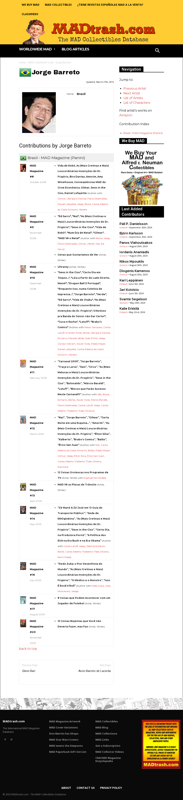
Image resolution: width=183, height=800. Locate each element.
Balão (91, 450)
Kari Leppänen (131, 280)
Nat (98, 243)
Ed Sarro (62, 338)
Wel (99, 394)
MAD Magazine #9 (36, 222)
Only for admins (32, 691)
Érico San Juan (95, 455)
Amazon (125, 115)
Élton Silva (80, 455)
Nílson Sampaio (93, 327)
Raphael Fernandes (94, 477)
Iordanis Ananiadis (134, 252)
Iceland (123, 227)
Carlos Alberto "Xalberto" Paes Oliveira (79, 461)
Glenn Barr (28, 671)
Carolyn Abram (66, 343)
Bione (87, 204)
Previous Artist (134, 88)
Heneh (82, 209)
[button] (157, 51)
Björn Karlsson (131, 233)
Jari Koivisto (129, 290)
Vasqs (80, 204)
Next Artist (131, 93)
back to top (28, 649)
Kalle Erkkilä (129, 308)
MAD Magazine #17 (36, 603)
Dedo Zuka (98, 585)
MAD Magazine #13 (36, 490)
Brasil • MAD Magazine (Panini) (143, 133)
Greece (124, 246)
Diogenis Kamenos (135, 271)
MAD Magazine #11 (36, 367)
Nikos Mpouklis (132, 261)
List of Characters (136, 103)
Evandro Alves (74, 332)
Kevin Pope (64, 557)
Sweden (124, 302)
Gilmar (62, 198)
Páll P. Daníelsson (134, 224)
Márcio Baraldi (99, 399)
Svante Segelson (133, 299)
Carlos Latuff (85, 405)
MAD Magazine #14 (36, 513)
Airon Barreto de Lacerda (94, 671)
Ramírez (62, 466)
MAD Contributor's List (40, 62)
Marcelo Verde (76, 338)
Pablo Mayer (98, 343)
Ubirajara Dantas (76, 198)
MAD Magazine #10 (36, 272)
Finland (123, 283)
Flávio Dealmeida (97, 198)
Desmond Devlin (95, 546)
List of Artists (133, 98)
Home (22, 62)
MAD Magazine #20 (36, 626)
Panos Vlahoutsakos (136, 243)
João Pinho (91, 338)
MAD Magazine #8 (36, 171)
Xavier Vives (83, 343)
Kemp (71, 399)
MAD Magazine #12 (36, 423)
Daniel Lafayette (67, 204)
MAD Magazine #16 (36, 569)
